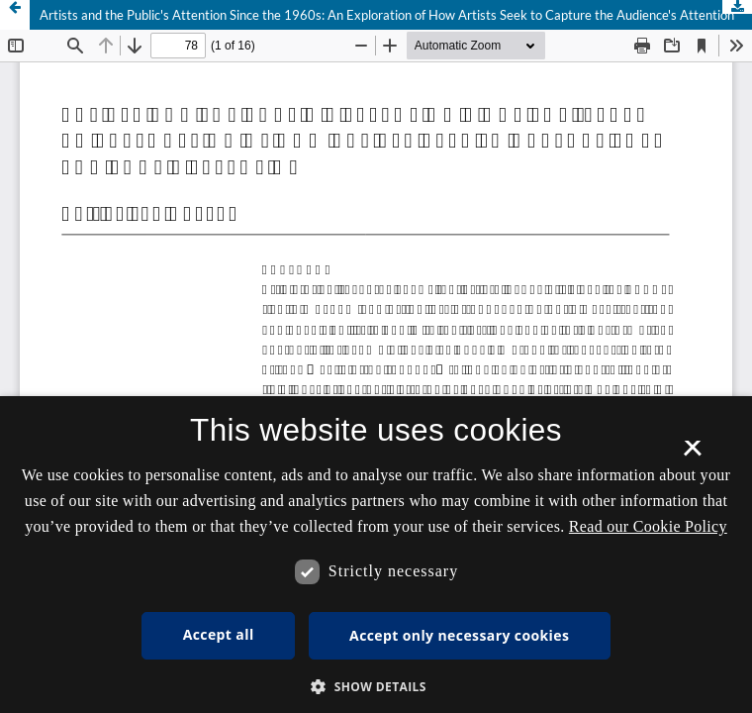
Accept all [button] (218, 634)
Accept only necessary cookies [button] (459, 635)
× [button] (692, 454)
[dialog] (376, 554)
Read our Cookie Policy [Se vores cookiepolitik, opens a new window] (648, 526)
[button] (376, 686)
